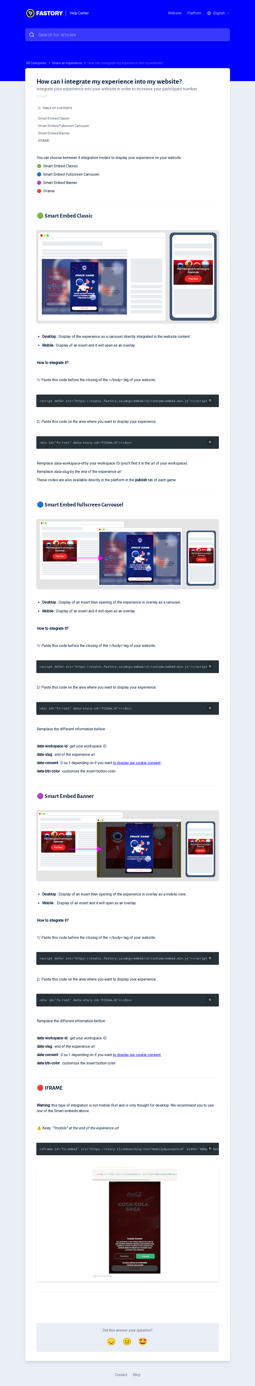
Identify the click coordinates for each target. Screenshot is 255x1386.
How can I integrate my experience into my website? (125, 63)
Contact (121, 1375)
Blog (136, 1375)
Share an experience (67, 63)
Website (175, 13)
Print (41, 96)
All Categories (36, 63)
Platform (194, 13)
